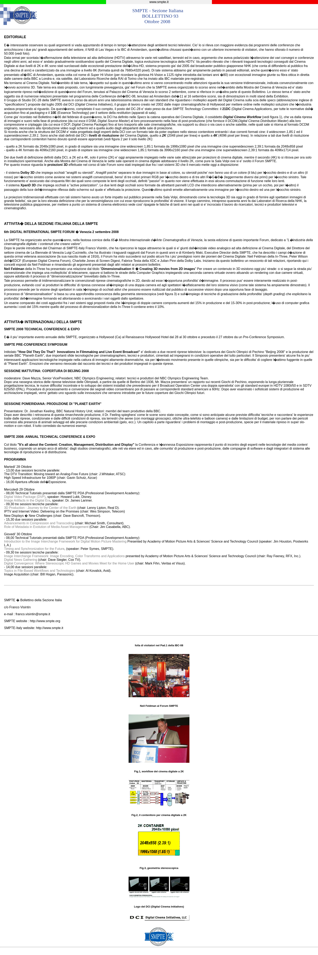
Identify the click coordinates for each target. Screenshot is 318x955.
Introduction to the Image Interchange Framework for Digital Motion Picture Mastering (65, 541)
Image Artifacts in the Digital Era (27, 500)
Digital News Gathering (20, 559)
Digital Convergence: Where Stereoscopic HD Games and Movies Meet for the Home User (69, 563)
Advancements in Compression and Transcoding (39, 523)
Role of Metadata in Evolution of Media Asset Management (46, 527)
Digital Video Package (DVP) (24, 497)
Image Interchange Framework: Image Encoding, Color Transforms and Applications (65, 556)
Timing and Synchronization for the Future (34, 548)
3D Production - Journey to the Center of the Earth (40, 507)
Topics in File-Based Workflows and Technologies (39, 570)
